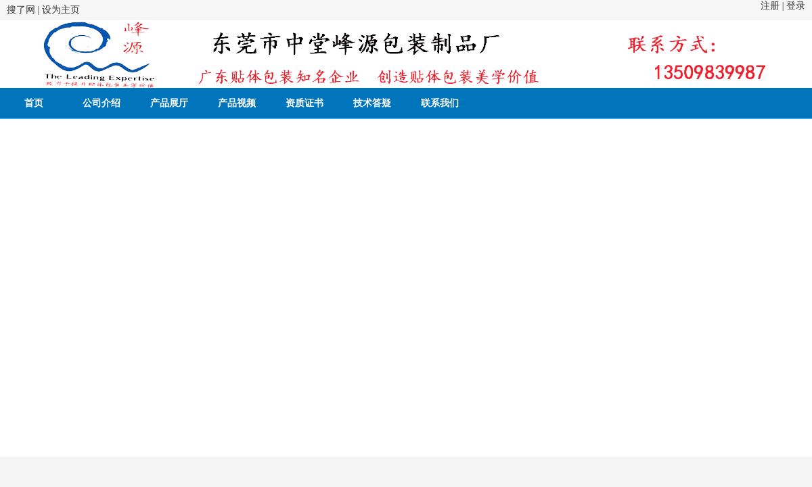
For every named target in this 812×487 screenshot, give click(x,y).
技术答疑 (372, 103)
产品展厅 (169, 103)
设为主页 (61, 10)
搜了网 (21, 10)
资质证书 (304, 103)
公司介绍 (101, 103)
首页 (33, 103)
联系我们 (440, 103)
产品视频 (237, 103)
